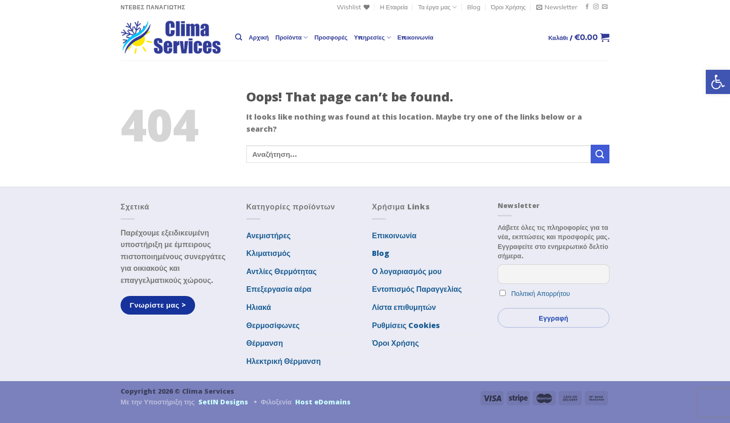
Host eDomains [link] (323, 401)
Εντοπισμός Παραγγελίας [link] (417, 289)
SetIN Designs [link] (223, 401)
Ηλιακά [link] (258, 307)
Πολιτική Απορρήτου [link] (540, 293)
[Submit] (600, 154)
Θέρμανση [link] (264, 343)
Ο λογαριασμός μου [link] (407, 271)
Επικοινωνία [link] (415, 37)
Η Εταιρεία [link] (394, 7)
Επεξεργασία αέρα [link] (278, 289)
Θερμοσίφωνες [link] (273, 325)
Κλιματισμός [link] (268, 253)
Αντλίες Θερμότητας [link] (281, 271)
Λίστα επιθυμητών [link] (404, 307)
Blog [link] (473, 7)
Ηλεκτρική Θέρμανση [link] (283, 361)
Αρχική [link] (259, 37)
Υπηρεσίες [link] (372, 37)
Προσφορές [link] (330, 37)
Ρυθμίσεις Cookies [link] (406, 325)
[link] (718, 82)
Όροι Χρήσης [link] (508, 7)
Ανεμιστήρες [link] (268, 235)
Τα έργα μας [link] (437, 7)
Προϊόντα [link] (291, 37)
